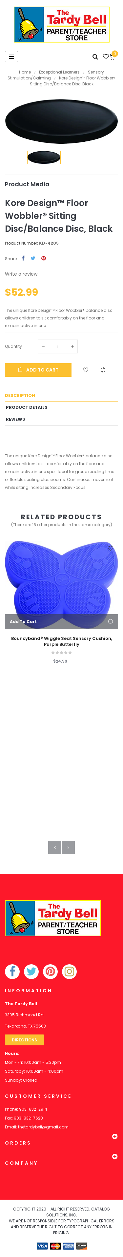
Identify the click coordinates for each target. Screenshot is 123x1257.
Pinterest (43, 258)
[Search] (65, 56)
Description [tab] (20, 395)
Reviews (15, 419)
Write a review (21, 274)
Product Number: (21, 243)
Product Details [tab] (27, 407)
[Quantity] (58, 346)
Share (23, 258)
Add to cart (38, 370)
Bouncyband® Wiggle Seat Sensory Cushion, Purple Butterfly (61, 641)
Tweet (33, 258)
